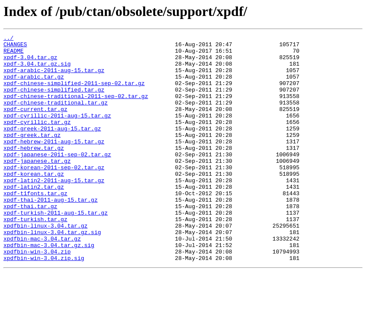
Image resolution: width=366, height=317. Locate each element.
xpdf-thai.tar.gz (30, 241)
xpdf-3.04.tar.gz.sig (37, 70)
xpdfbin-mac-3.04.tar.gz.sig (48, 288)
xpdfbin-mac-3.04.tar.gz (42, 280)
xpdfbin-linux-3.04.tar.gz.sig (52, 272)
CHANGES (15, 47)
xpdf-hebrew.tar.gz (33, 171)
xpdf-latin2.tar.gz (33, 218)
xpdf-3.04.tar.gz (30, 62)
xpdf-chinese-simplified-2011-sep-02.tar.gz (74, 93)
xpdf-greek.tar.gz (32, 155)
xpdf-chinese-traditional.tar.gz (55, 116)
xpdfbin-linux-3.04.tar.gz (45, 264)
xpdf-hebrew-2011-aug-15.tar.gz (53, 163)
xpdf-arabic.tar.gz (33, 85)
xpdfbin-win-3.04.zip (37, 295)
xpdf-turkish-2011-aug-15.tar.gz (55, 249)
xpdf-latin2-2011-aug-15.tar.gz (53, 210)
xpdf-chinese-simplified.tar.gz (53, 101)
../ (8, 39)
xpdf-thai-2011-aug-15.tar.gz (50, 233)
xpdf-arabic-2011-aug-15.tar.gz (53, 78)
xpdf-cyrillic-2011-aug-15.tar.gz (57, 132)
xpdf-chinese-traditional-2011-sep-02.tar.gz (75, 109)
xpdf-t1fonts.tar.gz (35, 225)
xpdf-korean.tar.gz (33, 202)
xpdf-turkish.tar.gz (35, 256)
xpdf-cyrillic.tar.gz (37, 140)
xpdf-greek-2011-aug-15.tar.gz (52, 148)
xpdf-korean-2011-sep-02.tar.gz (53, 194)
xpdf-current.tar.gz (35, 124)
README (13, 54)
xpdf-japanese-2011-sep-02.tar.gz (57, 179)
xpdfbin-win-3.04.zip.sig (43, 303)
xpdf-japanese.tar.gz (37, 186)
